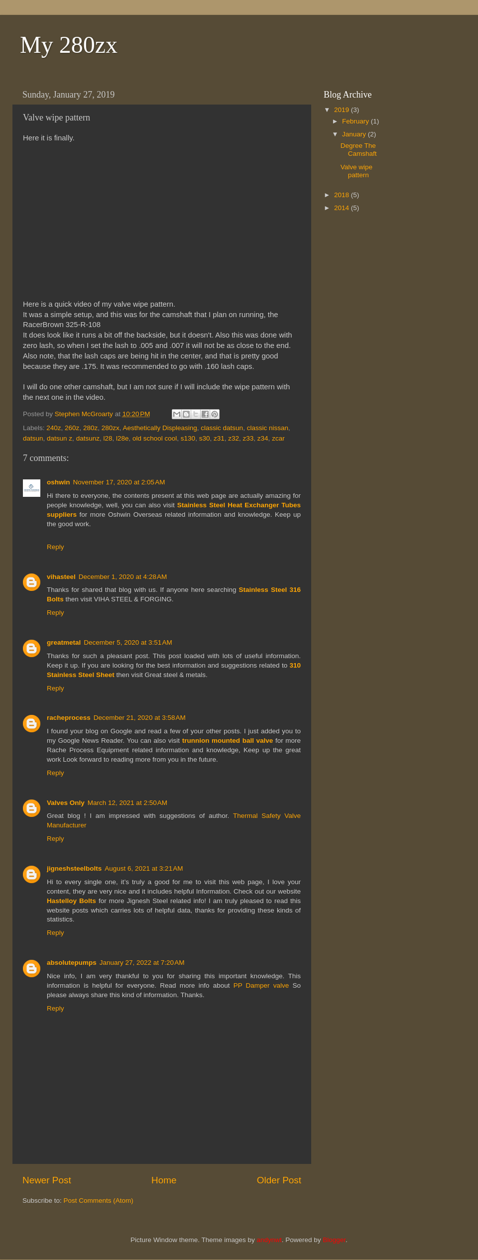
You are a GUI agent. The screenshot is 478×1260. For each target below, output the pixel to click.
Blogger (334, 1240)
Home (163, 1180)
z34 (262, 438)
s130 (188, 438)
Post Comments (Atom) (98, 1200)
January (355, 134)
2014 (342, 208)
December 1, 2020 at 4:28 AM (123, 576)
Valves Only (66, 802)
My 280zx (69, 44)
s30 (204, 438)
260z (72, 428)
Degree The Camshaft (359, 149)
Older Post (279, 1180)
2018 (342, 195)
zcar (278, 438)
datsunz (88, 438)
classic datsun (222, 428)
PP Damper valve (261, 985)
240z (53, 428)
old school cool (154, 438)
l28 (107, 438)
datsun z (59, 438)
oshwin (58, 482)
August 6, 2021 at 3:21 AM (144, 868)
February (356, 121)
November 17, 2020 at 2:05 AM (119, 482)
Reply (55, 547)
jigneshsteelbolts (74, 868)
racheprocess (69, 717)
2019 (342, 110)
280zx (111, 428)
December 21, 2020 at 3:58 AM (140, 717)
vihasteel (61, 576)
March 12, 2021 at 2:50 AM (127, 802)
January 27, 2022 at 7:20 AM (142, 962)
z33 (248, 438)
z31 (219, 438)
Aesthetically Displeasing (159, 428)
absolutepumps (72, 962)
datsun (33, 438)
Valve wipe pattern (356, 171)
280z (90, 428)
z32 (233, 438)
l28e (122, 438)
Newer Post (46, 1180)
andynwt (268, 1240)
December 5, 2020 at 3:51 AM (128, 642)
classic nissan (267, 428)
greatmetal (64, 642)
